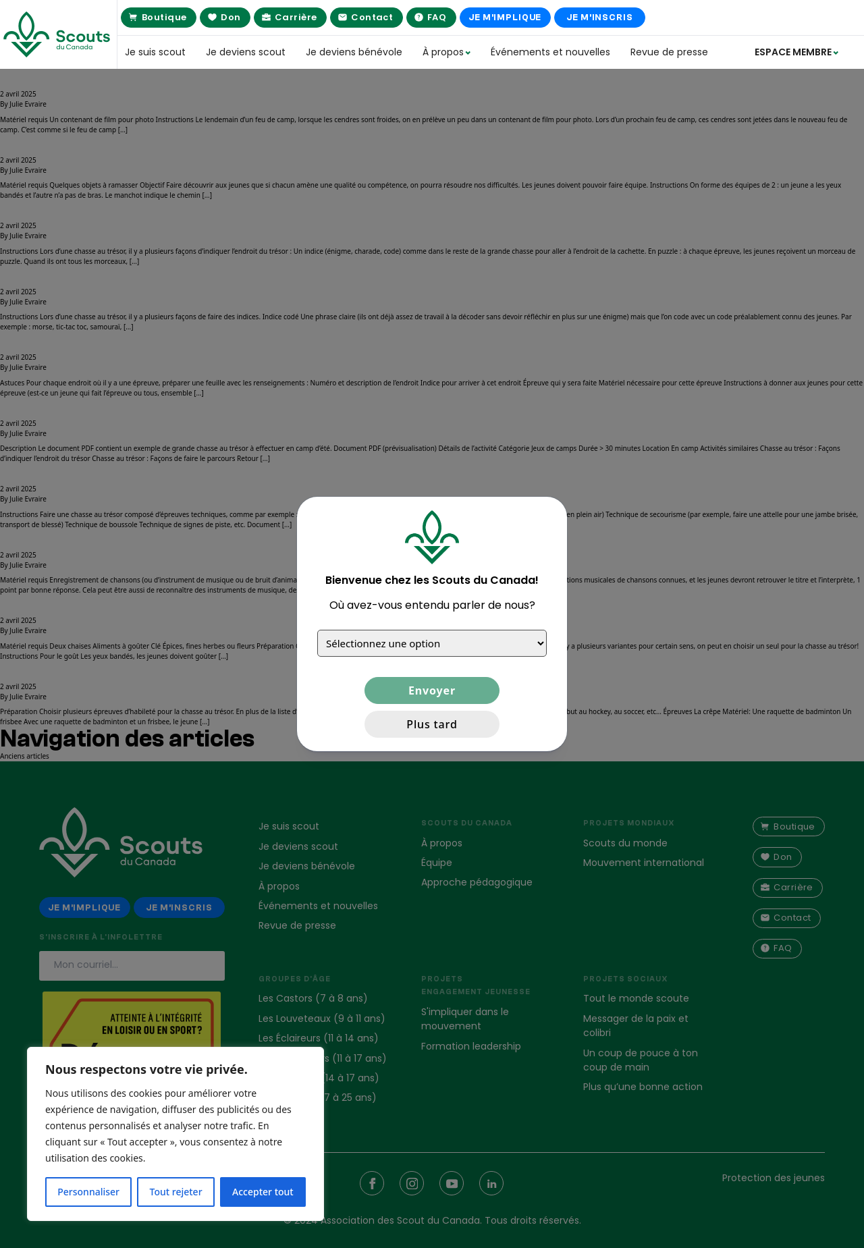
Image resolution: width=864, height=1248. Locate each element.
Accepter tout (263, 1191)
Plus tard (431, 724)
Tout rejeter (176, 1191)
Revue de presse (669, 52)
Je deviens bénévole (354, 52)
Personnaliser (88, 1191)
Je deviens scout (246, 52)
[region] (175, 1134)
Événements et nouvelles (550, 52)
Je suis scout (155, 52)
